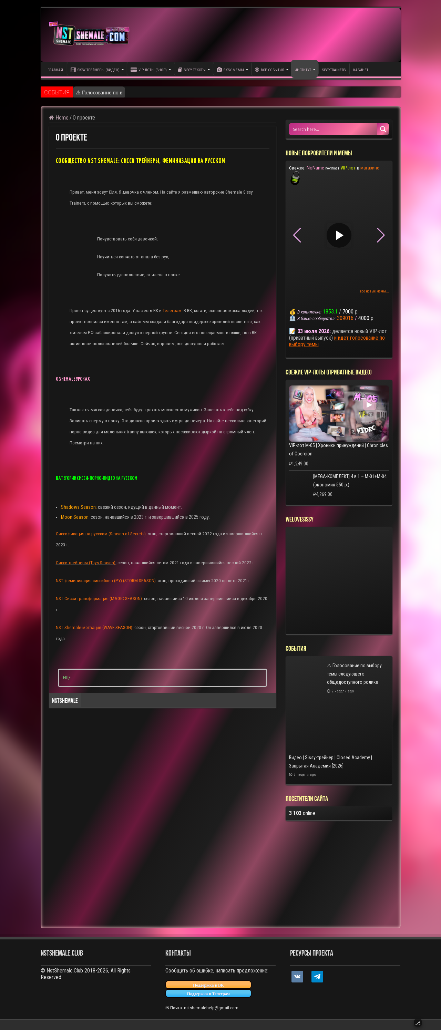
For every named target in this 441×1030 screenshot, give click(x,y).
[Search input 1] (333, 129)
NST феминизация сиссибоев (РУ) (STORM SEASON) (106, 580)
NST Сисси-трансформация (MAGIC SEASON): (100, 598)
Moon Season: (75, 517)
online (302, 813)
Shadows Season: (79, 507)
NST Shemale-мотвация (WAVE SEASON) (94, 627)
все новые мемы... (374, 291)
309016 (345, 318)
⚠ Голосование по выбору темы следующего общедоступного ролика (354, 674)
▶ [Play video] (339, 235)
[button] (381, 235)
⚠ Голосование (94, 92)
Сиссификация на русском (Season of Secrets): (101, 533)
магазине (369, 168)
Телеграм (172, 310)
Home (59, 117)
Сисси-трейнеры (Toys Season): (86, 562)
